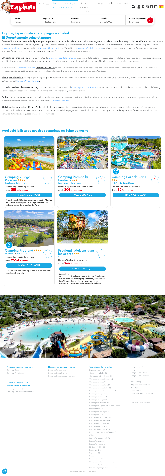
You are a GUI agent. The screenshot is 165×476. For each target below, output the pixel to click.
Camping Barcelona (138, 367)
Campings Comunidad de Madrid (19, 392)
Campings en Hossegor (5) (99, 411)
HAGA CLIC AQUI (29, 195)
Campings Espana (13, 370)
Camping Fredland (10, 48)
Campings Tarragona (56, 370)
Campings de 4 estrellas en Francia (102, 462)
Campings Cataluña (14, 389)
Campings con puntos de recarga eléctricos (105, 391)
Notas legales (136, 390)
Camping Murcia (137, 370)
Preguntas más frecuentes (140, 384)
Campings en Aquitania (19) (99, 394)
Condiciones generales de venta (142, 393)
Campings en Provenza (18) (99, 423)
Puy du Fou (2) (94, 453)
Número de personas (137, 18)
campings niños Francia (98, 465)
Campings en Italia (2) (97, 414)
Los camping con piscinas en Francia (103, 468)
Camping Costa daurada (140, 376)
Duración (75, 18)
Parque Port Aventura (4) (98, 444)
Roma (91, 456)
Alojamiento (47, 18)
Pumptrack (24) (95, 450)
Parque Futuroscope (96, 441)
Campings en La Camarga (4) (100, 417)
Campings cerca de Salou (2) (100, 388)
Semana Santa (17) (96, 459)
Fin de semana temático (84, 7)
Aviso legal (135, 387)
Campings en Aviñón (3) (98, 397)
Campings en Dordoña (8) (99, 403)
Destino (17, 18)
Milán (91, 435)
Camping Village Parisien (49, 48)
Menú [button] (43, 3)
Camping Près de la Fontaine (89, 48)
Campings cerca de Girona (99, 382)
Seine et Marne (21, 183)
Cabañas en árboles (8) (98, 373)
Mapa (100, 3)
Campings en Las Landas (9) (99, 420)
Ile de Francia (10, 183)
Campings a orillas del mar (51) (100, 376)
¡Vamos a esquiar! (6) (97, 370)
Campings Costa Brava (57, 373)
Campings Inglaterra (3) (98, 426)
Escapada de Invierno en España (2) (102, 432)
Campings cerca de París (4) (99, 385)
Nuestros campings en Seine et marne (64, 5)
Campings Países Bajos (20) (99, 429)
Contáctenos (114, 3)
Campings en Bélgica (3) (98, 400)
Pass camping (136, 382)
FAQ (125, 3)
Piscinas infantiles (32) (97, 447)
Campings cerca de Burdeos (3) (101, 379)
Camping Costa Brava (139, 373)
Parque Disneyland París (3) (99, 438)
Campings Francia (14, 373)
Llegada (103, 18)
